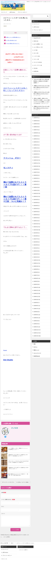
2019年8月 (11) (37, 305)
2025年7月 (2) (36, 129)
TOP (5, 543)
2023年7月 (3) (36, 172)
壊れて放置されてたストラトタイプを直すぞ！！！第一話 (15, 184)
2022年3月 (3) (36, 214)
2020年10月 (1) (37, 266)
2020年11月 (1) (37, 263)
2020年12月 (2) (37, 260)
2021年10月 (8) (37, 229)
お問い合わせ (12, 12)
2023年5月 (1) (36, 178)
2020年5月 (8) (36, 281)
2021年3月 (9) (36, 251)
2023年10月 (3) (37, 166)
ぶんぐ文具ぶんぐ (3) (38, 47)
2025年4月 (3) (36, 138)
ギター (5, 26)
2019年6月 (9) (36, 311)
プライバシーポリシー (22, 12)
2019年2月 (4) (36, 323)
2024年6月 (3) (36, 154)
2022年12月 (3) (37, 193)
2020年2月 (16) (37, 287)
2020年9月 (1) (36, 269)
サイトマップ (4, 12)
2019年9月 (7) (36, 302)
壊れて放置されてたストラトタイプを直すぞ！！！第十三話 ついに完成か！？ (15, 199)
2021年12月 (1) (37, 223)
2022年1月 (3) (36, 220)
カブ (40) (35, 50)
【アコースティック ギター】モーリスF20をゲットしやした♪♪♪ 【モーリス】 (9, 482)
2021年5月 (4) (36, 244)
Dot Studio (8, 360)
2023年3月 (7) (36, 184)
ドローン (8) (36, 59)
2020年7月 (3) (36, 275)
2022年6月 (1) (36, 205)
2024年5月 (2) (36, 157)
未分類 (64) (36, 71)
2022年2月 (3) (36, 217)
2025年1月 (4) (36, 147)
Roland (5, 350)
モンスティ (8, 168)
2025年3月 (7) (36, 141)
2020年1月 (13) (37, 290)
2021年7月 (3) (36, 238)
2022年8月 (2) (36, 202)
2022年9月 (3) (36, 199)
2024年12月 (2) (37, 151)
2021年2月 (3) (36, 254)
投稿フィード (36, 350)
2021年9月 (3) (36, 232)
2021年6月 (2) (36, 241)
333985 (35, 82)
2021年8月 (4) (36, 235)
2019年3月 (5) (36, 320)
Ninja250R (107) (37, 38)
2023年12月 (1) (37, 160)
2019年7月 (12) (37, 308)
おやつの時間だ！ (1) (38, 44)
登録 (34, 343)
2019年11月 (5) (37, 296)
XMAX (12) (36, 41)
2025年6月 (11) (37, 132)
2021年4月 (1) (36, 248)
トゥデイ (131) (37, 56)
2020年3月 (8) (36, 284)
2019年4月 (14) (37, 317)
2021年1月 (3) (36, 257)
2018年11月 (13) (37, 332)
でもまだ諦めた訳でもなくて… (13, 43)
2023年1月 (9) (36, 190)
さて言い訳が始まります (11, 40)
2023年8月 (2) (36, 169)
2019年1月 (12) (37, 326)
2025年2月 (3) (36, 144)
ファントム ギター (12, 158)
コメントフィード (37, 353)
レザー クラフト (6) (38, 65)
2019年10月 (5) (37, 299)
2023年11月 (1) (37, 163)
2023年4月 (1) (36, 181)
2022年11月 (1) (37, 196)
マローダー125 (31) (38, 62)
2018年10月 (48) (37, 335)
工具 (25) (35, 68)
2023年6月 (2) (36, 175)
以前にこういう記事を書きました (13, 37)
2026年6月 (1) (36, 117)
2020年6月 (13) (37, 278)
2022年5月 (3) (36, 208)
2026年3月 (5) (36, 126)
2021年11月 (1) (37, 226)
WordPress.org (37, 356)
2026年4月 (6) (36, 123)
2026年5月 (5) (36, 120)
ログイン (35, 346)
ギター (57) (36, 53)
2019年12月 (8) (37, 293)
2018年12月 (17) (37, 329)
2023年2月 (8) (36, 187)
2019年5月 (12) (37, 314)
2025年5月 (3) (36, 135)
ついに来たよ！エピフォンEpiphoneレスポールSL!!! (23, 482)
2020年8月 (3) (36, 272)
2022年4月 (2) (36, 211)
